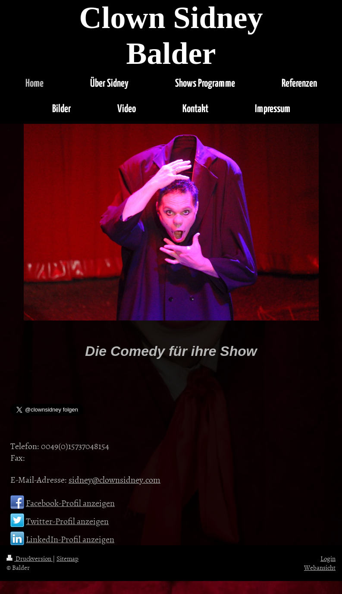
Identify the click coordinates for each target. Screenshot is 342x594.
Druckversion (29, 558)
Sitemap (67, 558)
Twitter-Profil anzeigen (67, 520)
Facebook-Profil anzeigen (70, 502)
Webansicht (320, 567)
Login (328, 558)
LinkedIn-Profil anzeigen (70, 538)
